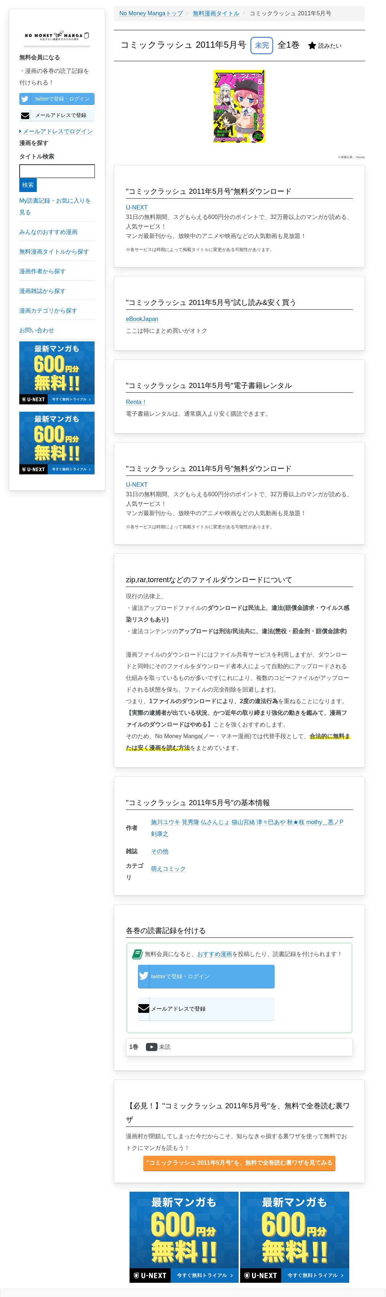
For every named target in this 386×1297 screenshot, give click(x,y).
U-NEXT (137, 207)
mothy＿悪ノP (324, 822)
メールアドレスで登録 (52, 115)
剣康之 (159, 834)
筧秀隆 (190, 822)
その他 (159, 851)
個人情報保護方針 (54, 1276)
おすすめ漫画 (214, 954)
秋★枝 (296, 822)
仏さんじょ (215, 822)
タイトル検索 (36, 156)
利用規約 (65, 1276)
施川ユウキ (165, 822)
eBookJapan (142, 319)
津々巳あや (271, 822)
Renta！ (136, 402)
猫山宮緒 (243, 822)
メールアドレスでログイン (56, 131)
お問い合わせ (95, 1276)
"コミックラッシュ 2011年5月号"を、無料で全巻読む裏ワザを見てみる (239, 1137)
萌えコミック (168, 869)
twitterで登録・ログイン (54, 99)
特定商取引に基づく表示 (79, 1276)
